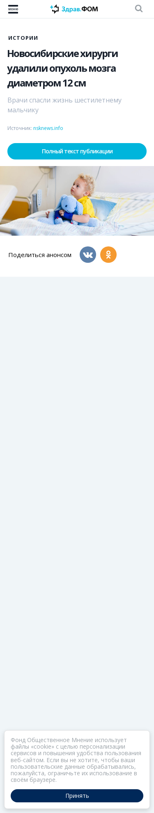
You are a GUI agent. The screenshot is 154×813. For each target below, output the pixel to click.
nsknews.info (48, 128)
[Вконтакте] (88, 254)
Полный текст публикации (77, 151)
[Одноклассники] (108, 254)
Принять (77, 795)
